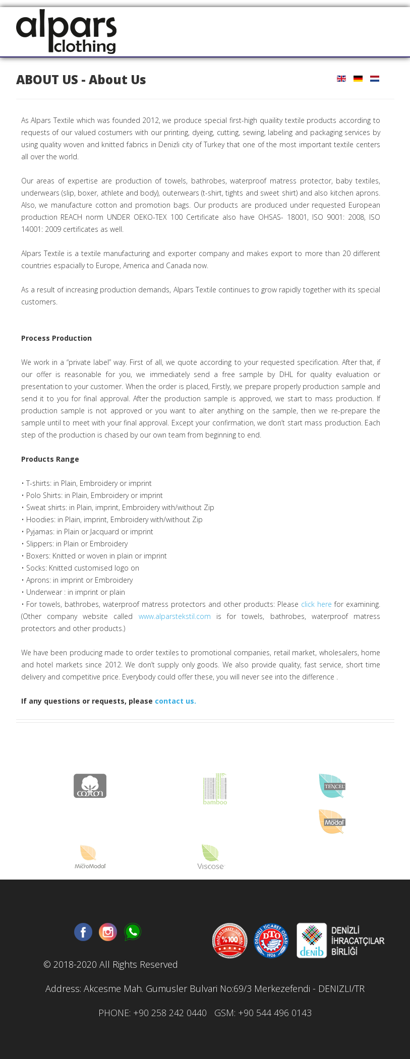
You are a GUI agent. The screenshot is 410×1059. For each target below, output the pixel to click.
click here (316, 604)
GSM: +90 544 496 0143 (263, 1013)
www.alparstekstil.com (175, 616)
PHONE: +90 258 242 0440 (152, 1013)
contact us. (175, 701)
